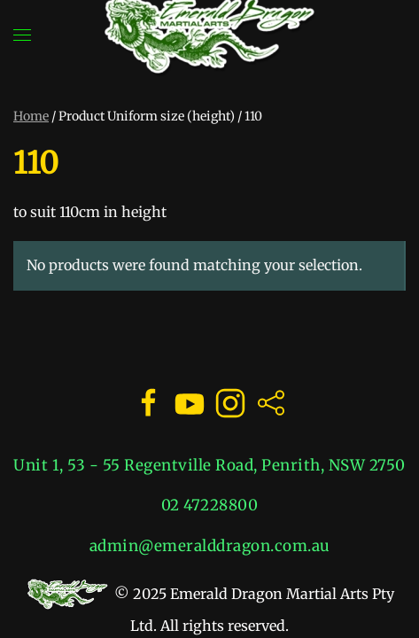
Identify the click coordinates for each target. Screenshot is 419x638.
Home (31, 116)
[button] (22, 35)
